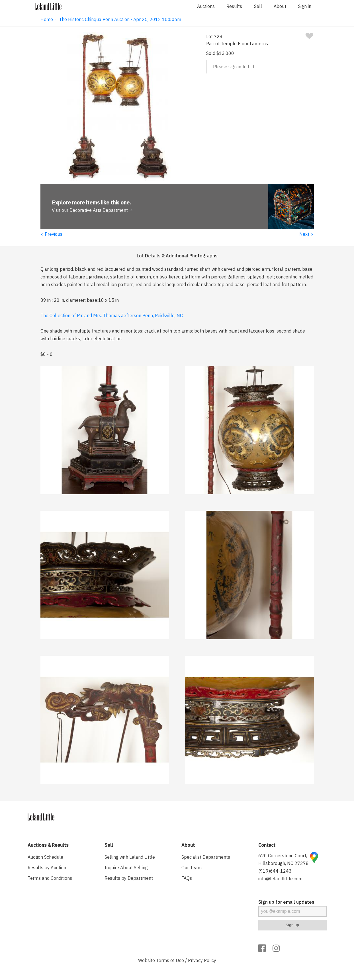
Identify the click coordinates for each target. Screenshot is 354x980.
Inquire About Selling (126, 867)
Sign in (304, 6)
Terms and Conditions (50, 878)
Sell (258, 6)
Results (234, 6)
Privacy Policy (202, 960)
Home (46, 19)
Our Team (191, 867)
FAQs (186, 878)
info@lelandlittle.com (280, 878)
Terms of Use (170, 960)
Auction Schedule (45, 857)
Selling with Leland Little (130, 857)
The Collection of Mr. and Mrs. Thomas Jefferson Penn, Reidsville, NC (111, 315)
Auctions (206, 6)
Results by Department (129, 878)
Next (306, 234)
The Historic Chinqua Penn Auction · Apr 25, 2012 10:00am (120, 19)
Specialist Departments (205, 857)
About (280, 6)
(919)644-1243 (275, 871)
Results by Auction (47, 867)
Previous (51, 234)
